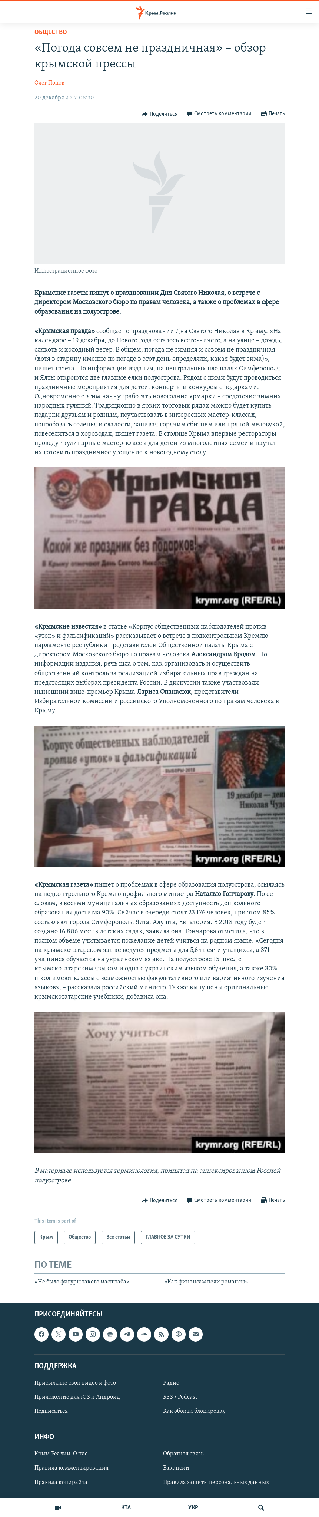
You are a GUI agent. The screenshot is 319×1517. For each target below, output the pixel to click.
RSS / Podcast (180, 1397)
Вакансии (176, 1468)
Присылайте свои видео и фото (75, 1383)
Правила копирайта (60, 1482)
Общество (50, 32)
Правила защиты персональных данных (216, 1482)
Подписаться (51, 1411)
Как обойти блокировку (194, 1411)
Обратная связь (183, 1454)
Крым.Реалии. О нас (60, 1454)
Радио (171, 1383)
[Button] (159, 114)
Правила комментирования (71, 1468)
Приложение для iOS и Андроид (77, 1397)
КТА (126, 1508)
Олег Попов (49, 83)
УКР (193, 1508)
